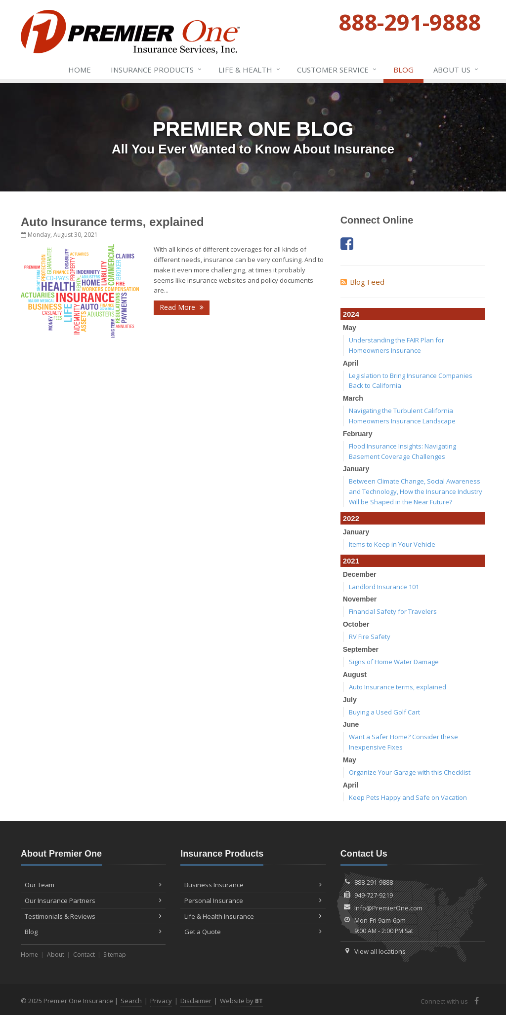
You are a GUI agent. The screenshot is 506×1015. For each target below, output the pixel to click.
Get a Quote (252, 931)
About (55, 954)
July (350, 700)
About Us (456, 69)
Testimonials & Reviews (93, 916)
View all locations (380, 951)
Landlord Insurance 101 (384, 586)
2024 (351, 314)
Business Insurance (252, 884)
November (360, 599)
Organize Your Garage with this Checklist (409, 772)
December (360, 574)
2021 (351, 561)
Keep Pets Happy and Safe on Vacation (408, 797)
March (353, 398)
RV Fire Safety (369, 636)
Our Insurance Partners (93, 900)
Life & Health (249, 69)
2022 (351, 518)
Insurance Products (157, 69)
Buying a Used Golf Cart (384, 712)
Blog (403, 70)
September (361, 649)
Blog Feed (362, 282)
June (351, 724)
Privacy (161, 1000)
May (349, 328)
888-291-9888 (373, 882)
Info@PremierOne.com (388, 907)
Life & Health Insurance (252, 916)
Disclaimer (195, 1000)
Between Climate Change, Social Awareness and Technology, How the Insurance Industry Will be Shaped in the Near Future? (415, 491)
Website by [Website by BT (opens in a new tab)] (241, 1000)
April (351, 363)
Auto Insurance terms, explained (112, 221)
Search (131, 1000)
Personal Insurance (252, 900)
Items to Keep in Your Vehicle (392, 544)
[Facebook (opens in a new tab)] (346, 243)
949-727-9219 (373, 895)
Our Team (93, 884)
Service (337, 69)
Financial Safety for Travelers (393, 611)
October (356, 624)
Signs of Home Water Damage (394, 661)
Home (79, 70)
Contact (84, 954)
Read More (182, 307)
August (355, 674)
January (356, 469)
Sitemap (114, 954)
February (358, 434)
